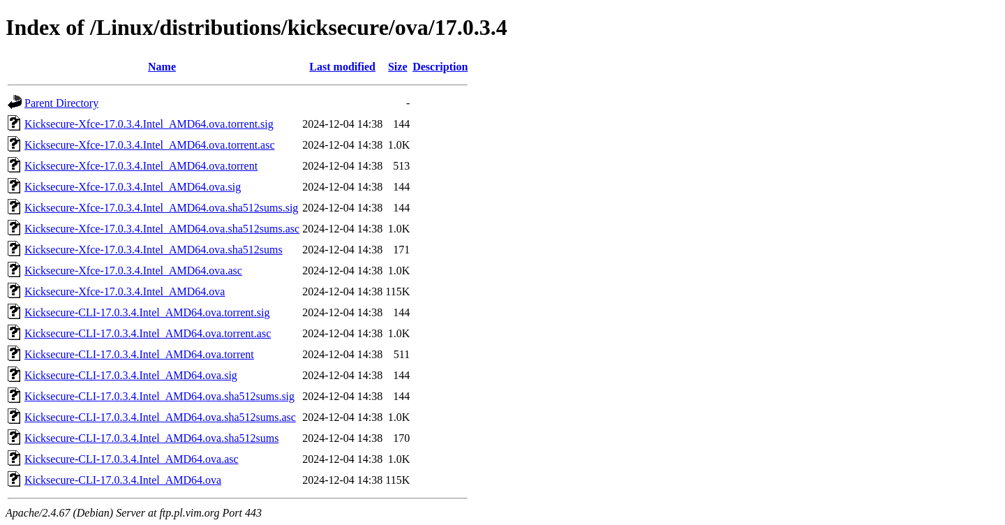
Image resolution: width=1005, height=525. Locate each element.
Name (162, 67)
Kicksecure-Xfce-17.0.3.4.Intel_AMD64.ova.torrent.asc (149, 145)
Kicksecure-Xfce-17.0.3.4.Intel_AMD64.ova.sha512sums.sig (161, 208)
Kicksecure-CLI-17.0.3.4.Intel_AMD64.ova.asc (131, 459)
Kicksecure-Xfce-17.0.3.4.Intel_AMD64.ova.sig (132, 187)
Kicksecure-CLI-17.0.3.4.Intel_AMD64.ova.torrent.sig (146, 312)
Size (398, 67)
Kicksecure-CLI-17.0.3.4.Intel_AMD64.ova (122, 480)
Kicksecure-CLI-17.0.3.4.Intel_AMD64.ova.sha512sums (151, 438)
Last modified (342, 67)
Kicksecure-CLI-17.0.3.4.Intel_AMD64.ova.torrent (139, 354)
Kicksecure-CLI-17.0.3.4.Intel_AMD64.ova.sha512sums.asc (160, 417)
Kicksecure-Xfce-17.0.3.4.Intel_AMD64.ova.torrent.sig (149, 124)
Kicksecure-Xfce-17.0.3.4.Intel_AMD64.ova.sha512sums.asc (161, 229)
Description (440, 67)
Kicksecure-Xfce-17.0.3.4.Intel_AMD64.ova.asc (133, 270)
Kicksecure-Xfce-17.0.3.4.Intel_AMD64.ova (124, 291)
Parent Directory (61, 103)
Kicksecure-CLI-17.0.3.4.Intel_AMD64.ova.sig (130, 375)
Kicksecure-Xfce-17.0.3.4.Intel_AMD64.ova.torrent (141, 166)
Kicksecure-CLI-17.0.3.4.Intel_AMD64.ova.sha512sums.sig (159, 396)
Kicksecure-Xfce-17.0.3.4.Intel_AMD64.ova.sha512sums (153, 250)
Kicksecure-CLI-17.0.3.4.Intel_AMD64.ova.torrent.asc (147, 333)
